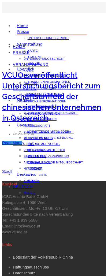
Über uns (23, 144)
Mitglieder (33, 168)
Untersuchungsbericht (48, 38)
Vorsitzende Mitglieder (44, 150)
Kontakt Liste (35, 174)
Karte (33, 50)
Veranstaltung (29, 44)
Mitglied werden (38, 138)
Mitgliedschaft (37, 125)
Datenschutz (24, 273)
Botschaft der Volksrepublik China (43, 257)
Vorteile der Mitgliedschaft (49, 131)
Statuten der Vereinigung (46, 156)
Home (22, 26)
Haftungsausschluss (31, 267)
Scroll (7, 171)
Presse (23, 31)
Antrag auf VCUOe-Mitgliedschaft (53, 162)
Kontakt (31, 180)
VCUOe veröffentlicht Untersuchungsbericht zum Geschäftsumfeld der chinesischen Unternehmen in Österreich (51, 96)
